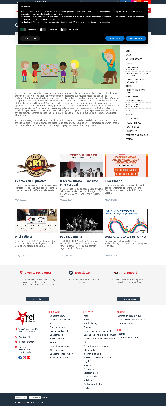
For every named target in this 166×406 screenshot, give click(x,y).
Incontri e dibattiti (135, 100)
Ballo (128, 55)
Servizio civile (132, 127)
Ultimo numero (128, 299)
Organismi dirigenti (59, 331)
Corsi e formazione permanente (135, 81)
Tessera (121, 334)
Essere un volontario (60, 357)
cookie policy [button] (56, 14)
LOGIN (45, 397)
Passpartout (132, 119)
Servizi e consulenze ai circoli (132, 319)
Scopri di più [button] (30, 38)
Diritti (129, 86)
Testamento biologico (137, 135)
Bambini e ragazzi (134, 59)
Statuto (53, 323)
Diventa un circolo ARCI (129, 316)
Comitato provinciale (60, 319)
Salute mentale (133, 123)
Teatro (129, 139)
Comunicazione (125, 323)
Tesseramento (57, 338)
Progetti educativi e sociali (135, 91)
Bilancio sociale (57, 327)
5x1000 (53, 342)
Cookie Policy (35, 397)
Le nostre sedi (56, 335)
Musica (129, 115)
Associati (37, 299)
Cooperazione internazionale (133, 68)
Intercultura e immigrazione (133, 105)
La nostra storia (57, 316)
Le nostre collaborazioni (61, 354)
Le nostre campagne (60, 346)
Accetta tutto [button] (136, 38)
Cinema (129, 63)
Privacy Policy (21, 397)
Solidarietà (131, 131)
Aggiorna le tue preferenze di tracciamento (31, 402)
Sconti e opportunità (128, 337)
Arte (128, 51)
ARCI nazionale (57, 350)
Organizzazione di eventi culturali (138, 74)
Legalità (130, 111)
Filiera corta (132, 96)
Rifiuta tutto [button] (115, 38)
